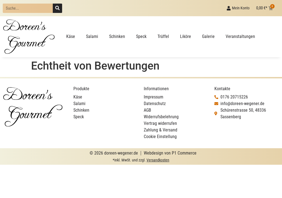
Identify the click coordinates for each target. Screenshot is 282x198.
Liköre (185, 36)
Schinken (117, 36)
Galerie (208, 36)
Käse (70, 36)
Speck (141, 36)
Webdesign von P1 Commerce (170, 153)
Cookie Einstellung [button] (160, 136)
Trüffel (163, 36)
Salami (92, 36)
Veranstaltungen (240, 36)
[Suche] (57, 8)
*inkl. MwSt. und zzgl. (141, 160)
